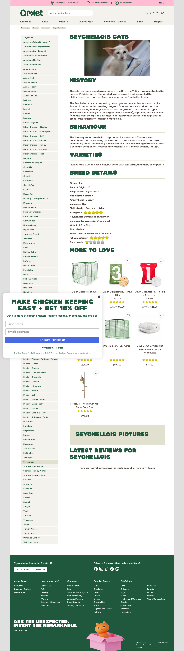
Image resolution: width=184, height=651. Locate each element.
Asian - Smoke (30, 82)
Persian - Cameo (31, 368)
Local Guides (73, 602)
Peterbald (28, 421)
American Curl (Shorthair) (35, 55)
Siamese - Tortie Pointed (34, 475)
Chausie (27, 176)
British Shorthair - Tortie (34, 154)
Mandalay (28, 270)
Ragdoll (27, 435)
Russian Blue (29, 439)
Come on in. (20, 630)
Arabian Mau (29, 69)
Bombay (27, 118)
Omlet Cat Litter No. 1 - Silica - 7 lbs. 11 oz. (150, 295)
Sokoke (26, 497)
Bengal (26, 109)
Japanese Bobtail (31, 234)
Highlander (28, 229)
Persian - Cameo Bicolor (34, 372)
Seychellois (28, 462)
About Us (18, 586)
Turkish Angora (30, 529)
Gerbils (123, 602)
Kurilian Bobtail (30, 252)
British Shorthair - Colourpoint (37, 131)
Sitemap (139, 647)
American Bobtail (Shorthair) (36, 46)
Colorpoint (28, 180)
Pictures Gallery (74, 595)
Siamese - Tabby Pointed (35, 471)
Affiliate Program (75, 599)
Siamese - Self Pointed (33, 466)
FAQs (43, 589)
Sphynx (26, 506)
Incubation (125, 612)
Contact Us (46, 586)
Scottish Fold (29, 448)
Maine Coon (29, 265)
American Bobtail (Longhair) (36, 42)
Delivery (44, 592)
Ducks (97, 595)
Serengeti (27, 457)
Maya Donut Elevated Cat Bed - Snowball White (150, 349)
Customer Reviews (22, 589)
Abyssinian (28, 37)
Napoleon (27, 288)
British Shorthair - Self (33, 136)
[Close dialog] (99, 296)
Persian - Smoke (30, 408)
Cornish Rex (28, 185)
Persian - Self (29, 395)
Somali (26, 502)
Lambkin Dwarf (30, 256)
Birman (26, 113)
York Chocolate (30, 542)
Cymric (26, 189)
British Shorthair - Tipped (35, 149)
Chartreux (28, 171)
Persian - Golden (31, 381)
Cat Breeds (46, 28)
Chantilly (27, 167)
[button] (145, 581)
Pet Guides (126, 581)
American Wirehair (32, 64)
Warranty (45, 599)
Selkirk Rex (28, 453)
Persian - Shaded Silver (34, 399)
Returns (44, 595)
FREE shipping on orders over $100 (65, 2)
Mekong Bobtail (30, 279)
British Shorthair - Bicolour (35, 127)
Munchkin (28, 283)
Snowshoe (28, 493)
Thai (25, 511)
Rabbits (97, 612)
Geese (97, 599)
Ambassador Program (77, 592)
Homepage (25, 28)
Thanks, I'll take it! (52, 340)
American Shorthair (32, 60)
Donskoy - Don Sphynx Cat (35, 198)
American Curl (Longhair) (35, 51)
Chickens (98, 589)
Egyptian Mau (29, 207)
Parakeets (151, 586)
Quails (150, 592)
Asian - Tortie (29, 91)
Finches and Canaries (130, 599)
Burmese (27, 158)
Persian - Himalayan (32, 386)
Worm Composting (156, 599)
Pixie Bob (27, 426)
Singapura (28, 484)
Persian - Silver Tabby (33, 404)
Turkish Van (28, 533)
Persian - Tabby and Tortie (35, 417)
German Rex (29, 221)
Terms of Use (141, 642)
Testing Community (76, 605)
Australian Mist (30, 96)
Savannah (28, 444)
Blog (69, 589)
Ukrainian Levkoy (31, 538)
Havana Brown (30, 225)
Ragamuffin (28, 430)
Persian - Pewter (30, 390)
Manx (26, 274)
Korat (25, 247)
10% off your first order (97, 2)
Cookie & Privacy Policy (144, 645)
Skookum (27, 488)
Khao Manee (29, 243)
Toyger (26, 524)
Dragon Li (27, 203)
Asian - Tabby (29, 87)
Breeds (35, 28)
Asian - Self (28, 78)
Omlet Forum (73, 586)
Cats (96, 586)
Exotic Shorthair (30, 216)
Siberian (27, 480)
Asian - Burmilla (30, 73)
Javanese (27, 238)
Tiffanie (27, 515)
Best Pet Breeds (102, 581)
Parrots (97, 605)
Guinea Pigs (99, 602)
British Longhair (30, 122)
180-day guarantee (124, 2)
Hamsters (124, 608)
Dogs (96, 592)
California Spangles (32, 163)
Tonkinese (28, 520)
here (138, 468)
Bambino (27, 104)
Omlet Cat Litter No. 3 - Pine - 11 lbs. (117, 295)
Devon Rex (28, 194)
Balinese (27, 100)
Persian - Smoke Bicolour (34, 413)
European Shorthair (32, 212)
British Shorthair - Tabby (34, 145)
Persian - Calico (30, 363)
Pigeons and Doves (103, 608)
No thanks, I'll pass (52, 347)
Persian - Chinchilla (32, 377)
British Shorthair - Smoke (34, 140)
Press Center (20, 592)
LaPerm (27, 261)
